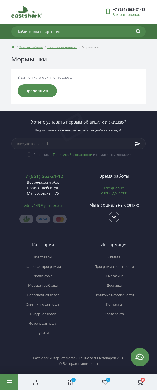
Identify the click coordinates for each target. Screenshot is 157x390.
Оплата (114, 257)
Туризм (43, 332)
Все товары (43, 257)
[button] (129, 9)
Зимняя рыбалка (31, 47)
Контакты (114, 304)
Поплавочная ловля (43, 294)
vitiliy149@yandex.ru (43, 205)
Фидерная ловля (43, 313)
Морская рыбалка (43, 285)
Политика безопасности (72, 154)
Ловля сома (42, 276)
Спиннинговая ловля (43, 304)
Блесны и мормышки (62, 47)
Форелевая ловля (43, 323)
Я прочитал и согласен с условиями (82, 154)
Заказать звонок (126, 14)
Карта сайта (114, 313)
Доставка (114, 285)
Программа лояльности (114, 266)
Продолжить (37, 90)
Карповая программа (43, 266)
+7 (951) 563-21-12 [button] (43, 176)
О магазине (114, 276)
